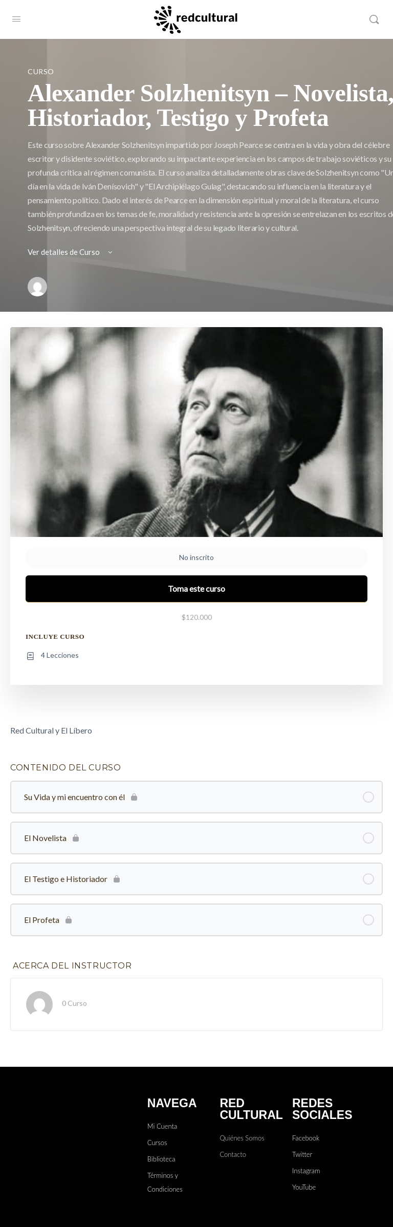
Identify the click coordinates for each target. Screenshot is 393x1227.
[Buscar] (374, 19)
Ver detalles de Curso (71, 251)
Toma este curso (196, 588)
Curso (41, 71)
